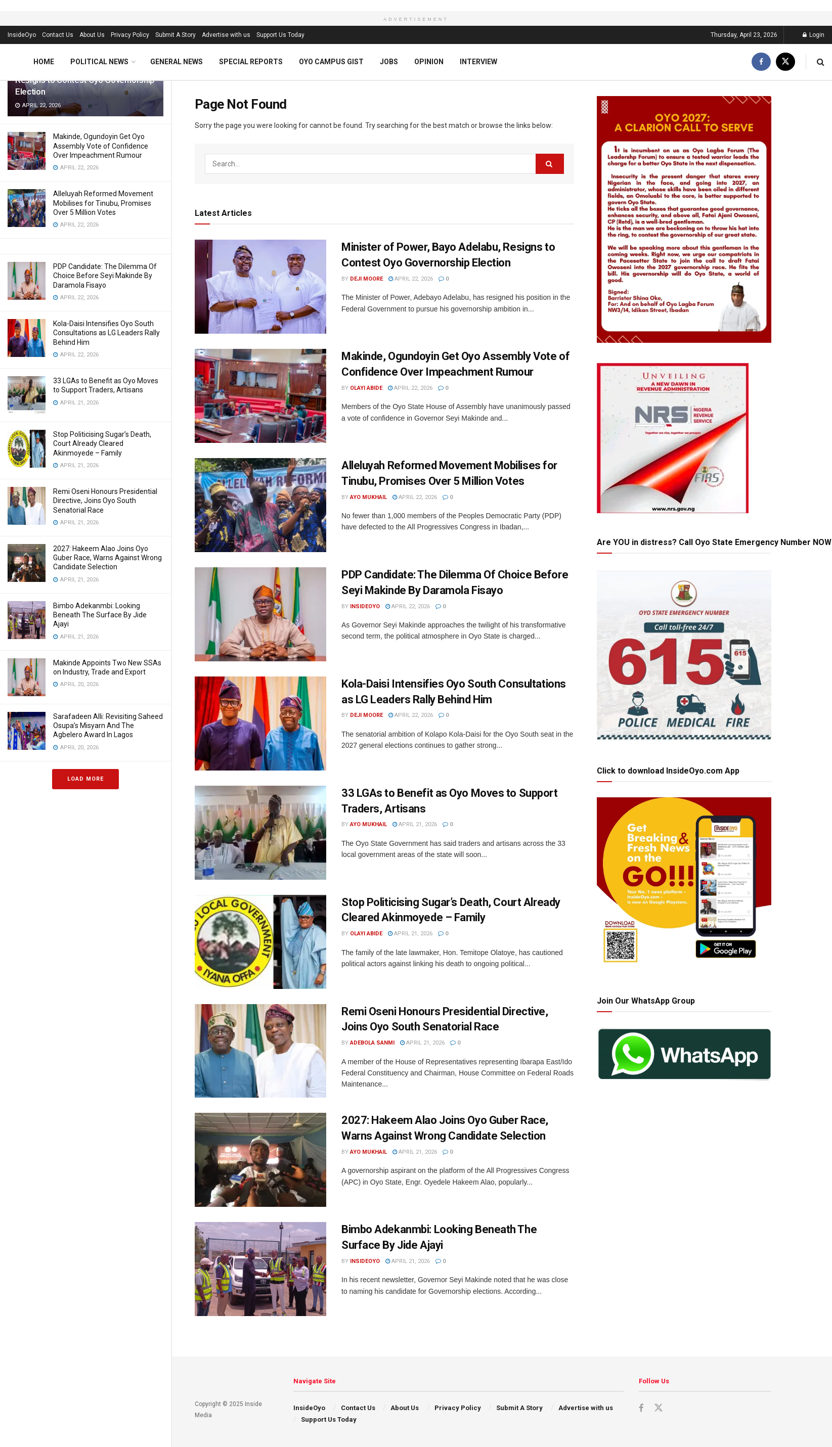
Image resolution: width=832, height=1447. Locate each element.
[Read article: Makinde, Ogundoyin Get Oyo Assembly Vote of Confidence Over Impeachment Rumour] (260, 396)
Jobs (389, 62)
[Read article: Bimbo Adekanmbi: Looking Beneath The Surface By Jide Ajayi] (260, 1269)
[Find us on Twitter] (785, 62)
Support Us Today (280, 34)
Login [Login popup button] (813, 34)
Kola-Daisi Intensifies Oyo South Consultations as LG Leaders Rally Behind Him (106, 333)
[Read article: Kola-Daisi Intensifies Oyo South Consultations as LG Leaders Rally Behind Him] (260, 723)
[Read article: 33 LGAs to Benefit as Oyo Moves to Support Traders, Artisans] (260, 833)
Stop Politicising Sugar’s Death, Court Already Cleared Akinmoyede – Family (102, 443)
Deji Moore (366, 279)
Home (43, 62)
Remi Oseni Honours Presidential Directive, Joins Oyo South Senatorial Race (105, 500)
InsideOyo (22, 34)
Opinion (429, 62)
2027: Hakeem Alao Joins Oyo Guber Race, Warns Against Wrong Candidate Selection (107, 558)
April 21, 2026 (414, 824)
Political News (99, 62)
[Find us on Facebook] (761, 62)
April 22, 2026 (410, 279)
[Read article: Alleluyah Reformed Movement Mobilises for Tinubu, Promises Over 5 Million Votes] (260, 505)
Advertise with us (226, 34)
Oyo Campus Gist (331, 62)
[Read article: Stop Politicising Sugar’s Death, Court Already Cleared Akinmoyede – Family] (260, 942)
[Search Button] (820, 62)
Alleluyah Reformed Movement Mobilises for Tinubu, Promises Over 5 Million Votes (103, 203)
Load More (85, 779)
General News (176, 62)
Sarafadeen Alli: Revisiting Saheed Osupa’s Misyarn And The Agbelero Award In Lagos (108, 725)
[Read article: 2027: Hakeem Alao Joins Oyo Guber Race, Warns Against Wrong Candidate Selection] (260, 1160)
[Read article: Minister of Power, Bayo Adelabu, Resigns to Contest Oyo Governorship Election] (260, 287)
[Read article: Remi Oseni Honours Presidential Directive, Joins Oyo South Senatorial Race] (260, 1051)
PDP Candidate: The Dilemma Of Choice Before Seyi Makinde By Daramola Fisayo (105, 275)
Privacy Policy (130, 34)
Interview (478, 62)
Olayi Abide (366, 388)
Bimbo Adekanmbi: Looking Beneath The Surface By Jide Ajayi (100, 615)
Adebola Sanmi (372, 1042)
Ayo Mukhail (368, 497)
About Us (92, 34)
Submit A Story (175, 34)
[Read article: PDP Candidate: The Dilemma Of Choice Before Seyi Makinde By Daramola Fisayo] (260, 614)
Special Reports (251, 62)
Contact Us (57, 34)
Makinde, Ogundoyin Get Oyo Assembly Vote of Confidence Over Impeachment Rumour (100, 145)
